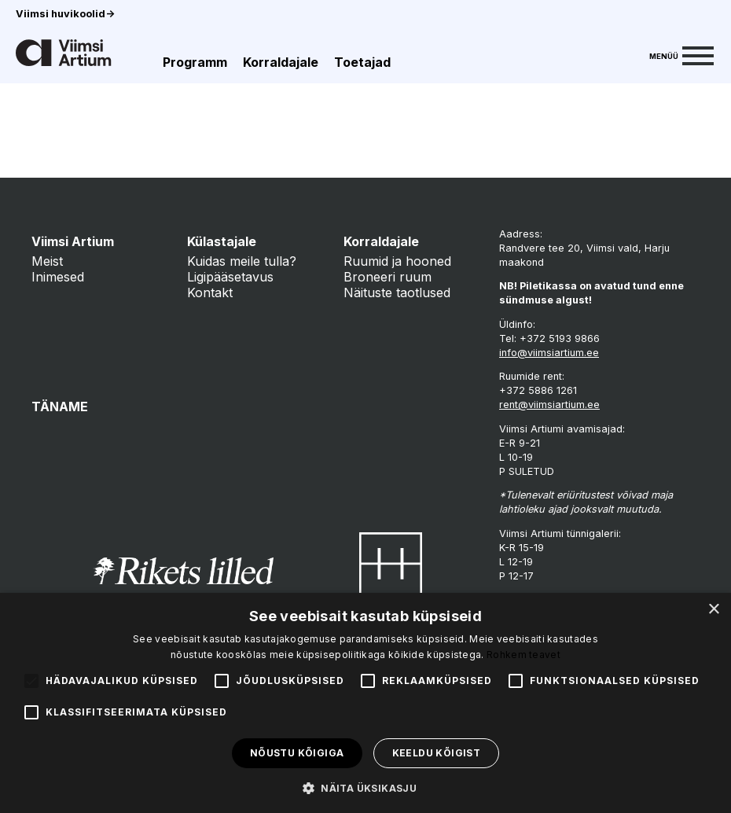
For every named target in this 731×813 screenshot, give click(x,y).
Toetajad (362, 62)
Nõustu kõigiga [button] (297, 753)
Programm (195, 62)
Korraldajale (280, 62)
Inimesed (57, 277)
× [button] (713, 610)
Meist (47, 261)
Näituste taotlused (396, 292)
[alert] (365, 703)
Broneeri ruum (387, 277)
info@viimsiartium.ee (549, 353)
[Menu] (681, 54)
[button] (365, 787)
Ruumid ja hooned (397, 261)
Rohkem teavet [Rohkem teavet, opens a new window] (523, 654)
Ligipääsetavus (230, 277)
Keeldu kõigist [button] (436, 753)
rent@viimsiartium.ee (549, 404)
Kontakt (210, 292)
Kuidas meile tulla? (241, 261)
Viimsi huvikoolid (65, 14)
